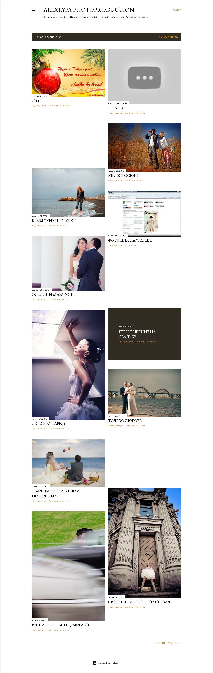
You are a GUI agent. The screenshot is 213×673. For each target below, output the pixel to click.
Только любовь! (125, 420)
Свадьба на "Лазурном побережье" (56, 493)
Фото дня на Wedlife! (130, 240)
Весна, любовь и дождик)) (60, 624)
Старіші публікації (168, 643)
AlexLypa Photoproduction (88, 9)
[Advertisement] (68, 137)
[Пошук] (176, 10)
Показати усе (168, 36)
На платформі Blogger (106, 663)
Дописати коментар (59, 106)
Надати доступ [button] (39, 106)
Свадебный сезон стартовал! (140, 601)
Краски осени (123, 175)
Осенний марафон (52, 294)
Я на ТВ (115, 107)
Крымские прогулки (54, 220)
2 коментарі (131, 245)
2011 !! (37, 100)
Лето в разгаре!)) (48, 423)
